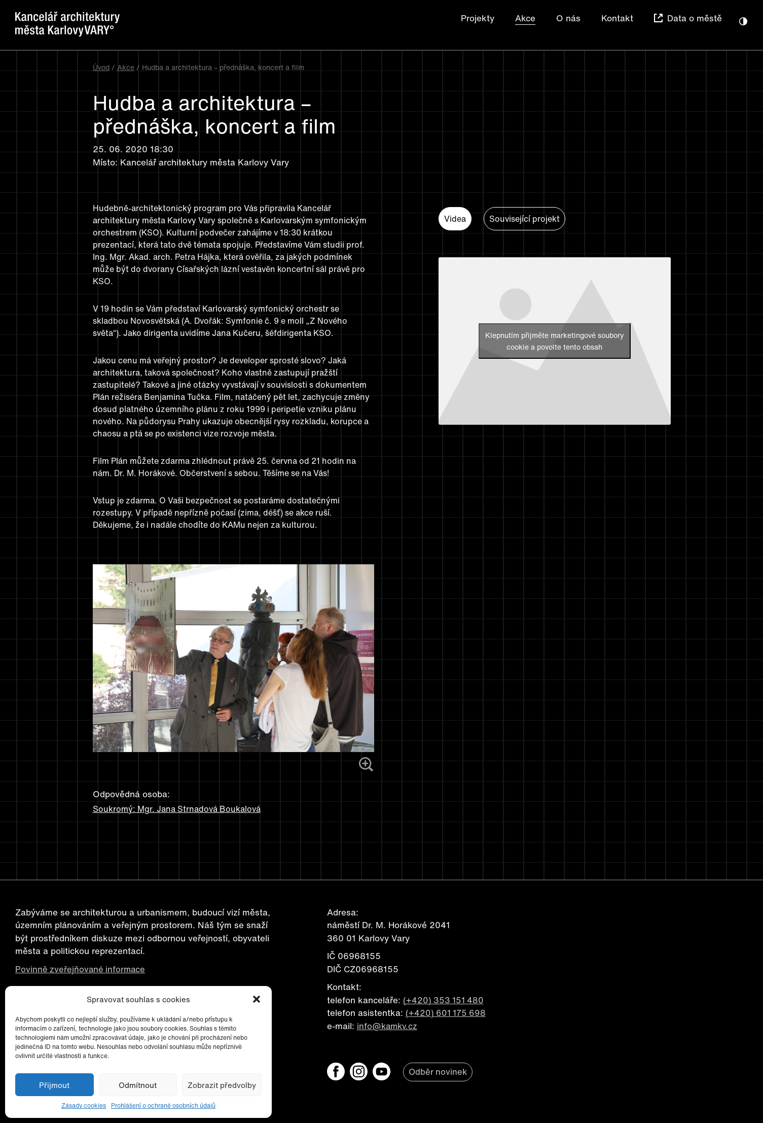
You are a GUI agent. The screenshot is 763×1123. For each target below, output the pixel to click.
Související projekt (524, 219)
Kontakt (617, 18)
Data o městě (694, 18)
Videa (455, 219)
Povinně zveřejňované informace (81, 968)
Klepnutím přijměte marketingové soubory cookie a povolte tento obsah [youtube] (554, 341)
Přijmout (54, 1085)
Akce (525, 18)
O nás (568, 18)
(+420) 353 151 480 (444, 999)
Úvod (101, 67)
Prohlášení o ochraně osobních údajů (163, 1105)
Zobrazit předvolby (222, 1085)
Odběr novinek (438, 1071)
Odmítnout (138, 1085)
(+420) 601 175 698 (447, 1012)
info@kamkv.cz (388, 1025)
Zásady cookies (83, 1105)
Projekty (477, 18)
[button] (256, 999)
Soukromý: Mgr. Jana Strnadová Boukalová (177, 809)
